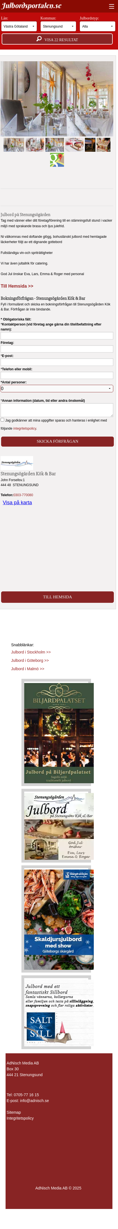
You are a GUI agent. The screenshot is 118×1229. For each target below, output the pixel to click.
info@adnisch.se (34, 1100)
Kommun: (58, 23)
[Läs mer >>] (59, 732)
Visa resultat (57, 39)
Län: (19, 23)
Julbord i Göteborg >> (30, 660)
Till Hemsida (57, 597)
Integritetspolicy (20, 1118)
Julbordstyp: (97, 23)
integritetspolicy (24, 428)
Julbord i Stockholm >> (31, 652)
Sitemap (14, 1112)
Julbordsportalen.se (31, 5)
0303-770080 (23, 495)
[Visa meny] (110, 6)
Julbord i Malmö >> (27, 669)
